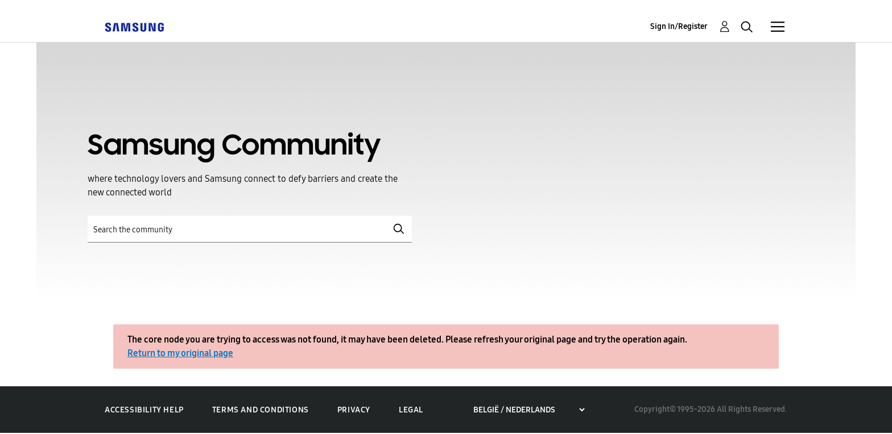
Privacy (353, 410)
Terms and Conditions (260, 410)
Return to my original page (180, 353)
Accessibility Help (144, 410)
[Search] (250, 229)
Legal (411, 410)
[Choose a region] (529, 409)
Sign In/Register (679, 26)
